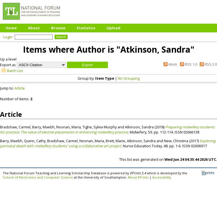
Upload (113, 27)
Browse (58, 27)
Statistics (86, 27)
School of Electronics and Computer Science (38, 177)
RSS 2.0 (207, 64)
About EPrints (138, 177)
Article (19, 88)
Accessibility (161, 177)
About (34, 27)
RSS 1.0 (187, 64)
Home (11, 27)
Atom (169, 64)
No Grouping (129, 78)
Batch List (11, 70)
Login (7, 36)
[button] (87, 65)
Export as (8, 64)
